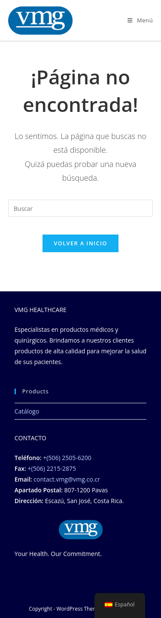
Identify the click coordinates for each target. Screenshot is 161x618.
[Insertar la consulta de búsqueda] (80, 208)
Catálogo (27, 411)
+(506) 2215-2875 (52, 468)
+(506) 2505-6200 (67, 458)
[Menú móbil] (140, 20)
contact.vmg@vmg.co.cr (66, 479)
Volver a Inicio (80, 243)
